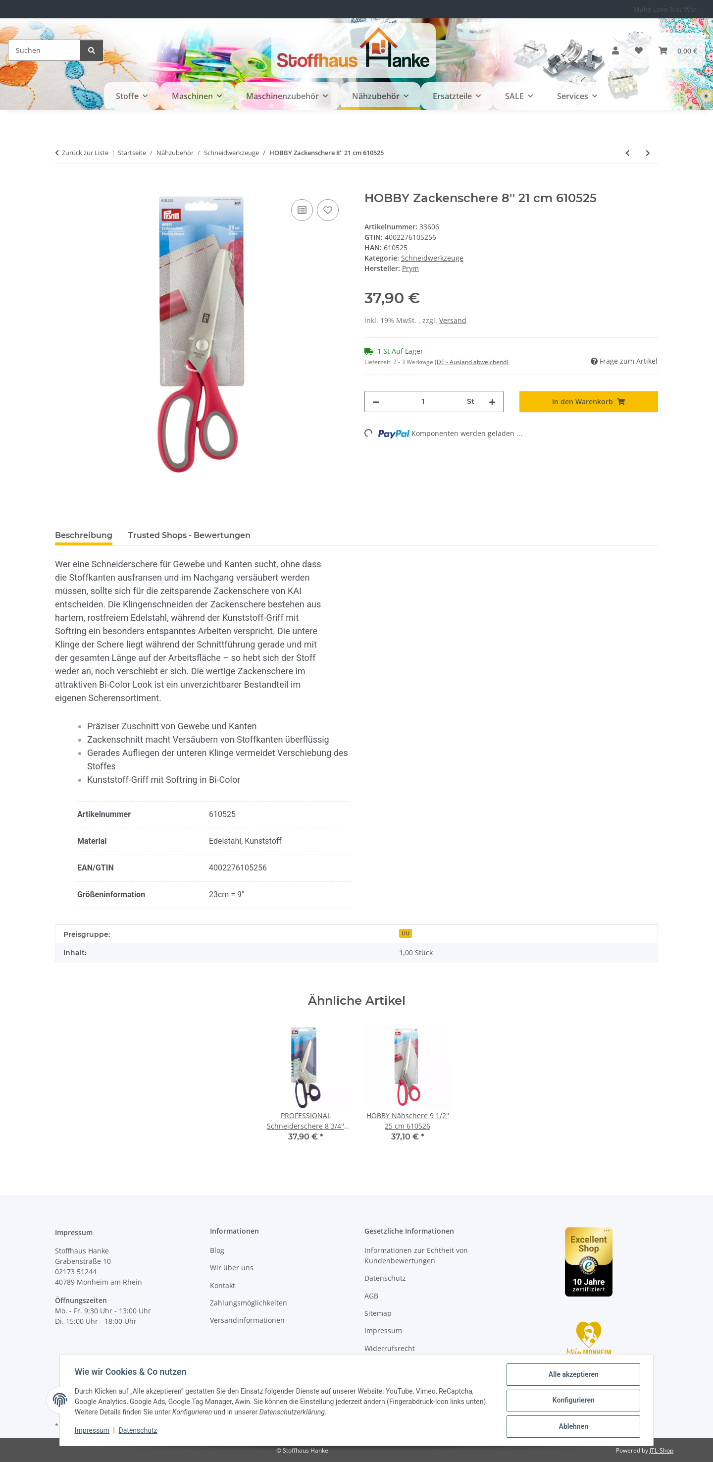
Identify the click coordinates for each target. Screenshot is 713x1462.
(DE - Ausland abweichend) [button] (472, 362)
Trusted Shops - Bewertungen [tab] (189, 535)
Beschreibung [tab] (83, 535)
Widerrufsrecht (389, 1348)
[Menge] (423, 401)
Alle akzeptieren (572, 1375)
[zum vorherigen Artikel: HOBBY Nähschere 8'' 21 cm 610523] (627, 152)
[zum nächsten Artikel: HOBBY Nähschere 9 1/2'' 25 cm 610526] (648, 152)
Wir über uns (232, 1267)
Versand (452, 320)
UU (405, 933)
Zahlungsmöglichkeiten (248, 1302)
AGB (371, 1295)
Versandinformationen (247, 1320)
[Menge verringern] (376, 401)
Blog (217, 1250)
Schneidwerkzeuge (432, 258)
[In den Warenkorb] (63, 185)
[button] (615, 50)
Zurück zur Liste (85, 152)
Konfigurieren (572, 1401)
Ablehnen (572, 1427)
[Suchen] (44, 50)
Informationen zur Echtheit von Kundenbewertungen (416, 1255)
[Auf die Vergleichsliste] (302, 210)
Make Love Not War (665, 9)
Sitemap (378, 1313)
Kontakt (222, 1285)
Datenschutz (139, 1431)
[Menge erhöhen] (492, 401)
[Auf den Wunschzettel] (328, 210)
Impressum (93, 1431)
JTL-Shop (661, 1450)
